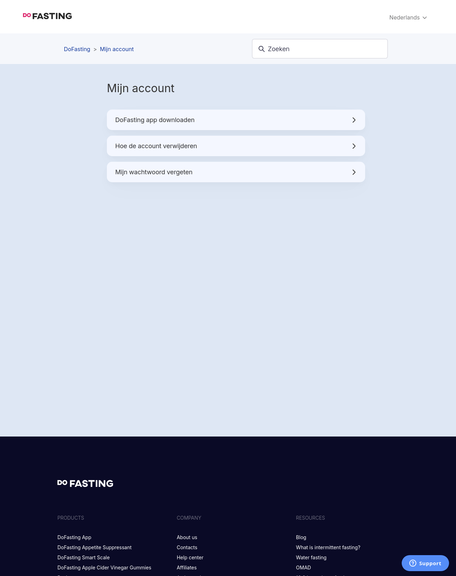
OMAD (303, 567)
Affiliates (187, 567)
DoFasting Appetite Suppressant (94, 547)
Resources (310, 518)
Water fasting (311, 557)
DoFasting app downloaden (236, 119)
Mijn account (117, 49)
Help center (190, 557)
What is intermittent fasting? (328, 547)
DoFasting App (74, 537)
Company (189, 518)
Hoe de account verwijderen (236, 146)
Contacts (187, 547)
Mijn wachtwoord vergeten (236, 172)
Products (70, 518)
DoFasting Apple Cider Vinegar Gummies (104, 567)
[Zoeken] (320, 48)
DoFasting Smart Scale (83, 557)
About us (187, 537)
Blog (301, 537)
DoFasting (77, 49)
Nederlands (409, 17)
